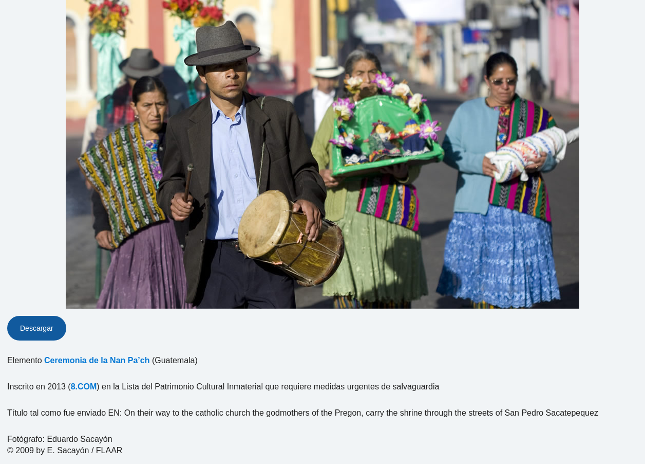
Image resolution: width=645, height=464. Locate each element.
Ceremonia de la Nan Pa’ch (96, 360)
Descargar (36, 328)
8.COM (84, 386)
